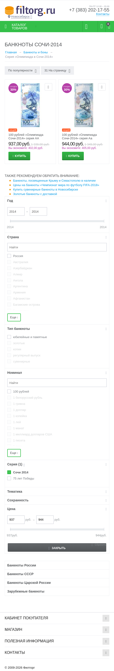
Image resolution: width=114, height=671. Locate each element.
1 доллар (19, 410)
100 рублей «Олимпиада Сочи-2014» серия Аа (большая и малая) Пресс (80, 138)
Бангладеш (21, 310)
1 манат (18, 428)
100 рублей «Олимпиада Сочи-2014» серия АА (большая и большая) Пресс (28, 138)
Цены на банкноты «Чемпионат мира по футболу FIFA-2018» (56, 185)
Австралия (20, 262)
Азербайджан (22, 268)
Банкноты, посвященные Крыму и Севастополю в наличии (54, 180)
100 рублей (21, 391)
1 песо (17, 446)
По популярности (22, 71)
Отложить (48, 87)
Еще (14, 317)
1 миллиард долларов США (32, 434)
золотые (19, 343)
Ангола (18, 280)
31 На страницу (57, 71)
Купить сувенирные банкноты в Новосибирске (45, 189)
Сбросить (100, 544)
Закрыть (57, 548)
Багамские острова (26, 304)
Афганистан (21, 298)
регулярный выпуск (26, 355)
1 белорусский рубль (27, 397)
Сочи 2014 (20, 472)
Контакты (102, 14)
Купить (20, 156)
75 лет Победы (23, 478)
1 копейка (20, 416)
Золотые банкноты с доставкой (35, 194)
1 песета (19, 440)
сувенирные (21, 361)
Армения (19, 292)
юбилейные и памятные (30, 337)
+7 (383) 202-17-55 (89, 9)
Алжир (17, 274)
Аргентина (20, 286)
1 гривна (19, 404)
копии (17, 349)
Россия (18, 256)
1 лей (17, 422)
